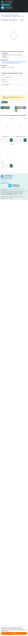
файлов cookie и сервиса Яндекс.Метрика (12, 629)
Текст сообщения (5, 84)
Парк (3, 162)
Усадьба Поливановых (20, 136)
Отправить (4, 102)
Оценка (3, 79)
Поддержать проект (5, 4)
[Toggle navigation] (25, 11)
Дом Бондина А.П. (5, 136)
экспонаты (6, 614)
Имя (3, 75)
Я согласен (14, 633)
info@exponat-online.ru (6, 619)
